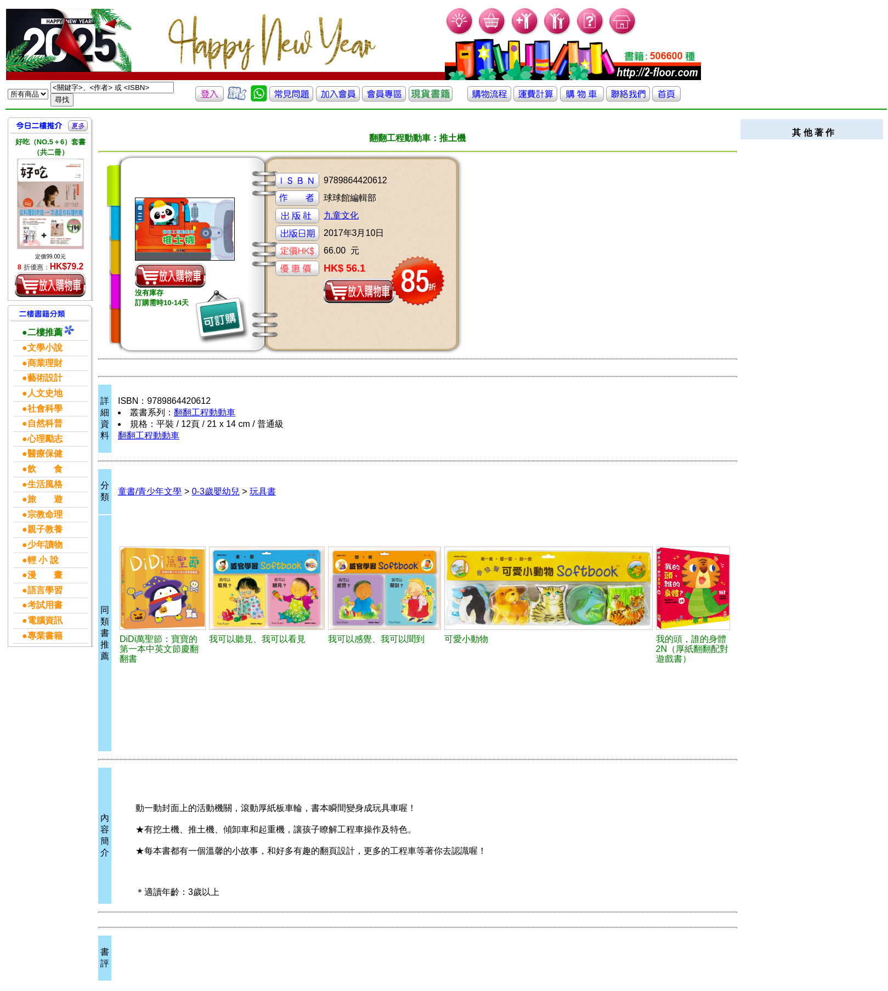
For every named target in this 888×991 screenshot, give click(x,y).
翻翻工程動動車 (204, 412)
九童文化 (341, 215)
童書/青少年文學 (150, 491)
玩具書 (263, 491)
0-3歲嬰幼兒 (216, 491)
